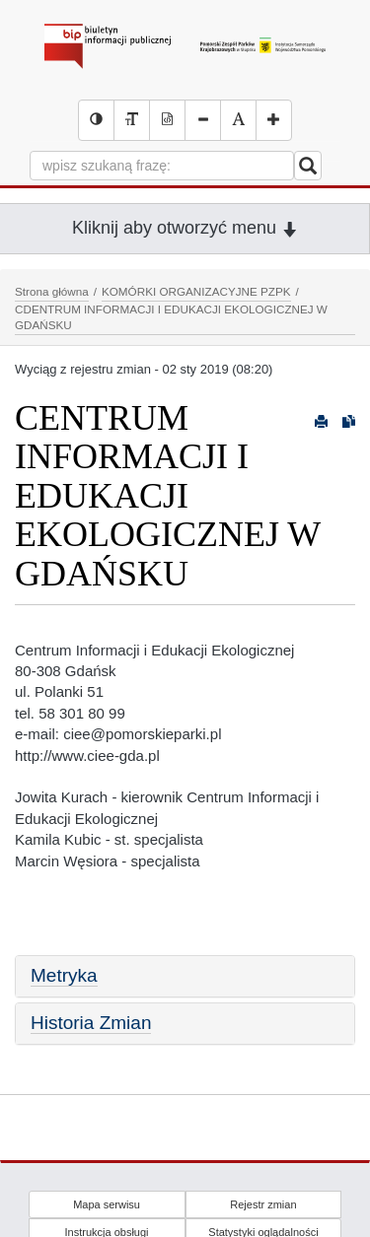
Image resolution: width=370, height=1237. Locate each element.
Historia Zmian (91, 1022)
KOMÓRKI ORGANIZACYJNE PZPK (196, 291)
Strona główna (52, 291)
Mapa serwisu (106, 1204)
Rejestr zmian (263, 1204)
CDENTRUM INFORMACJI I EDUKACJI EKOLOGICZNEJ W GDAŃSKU (171, 317)
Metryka (64, 975)
